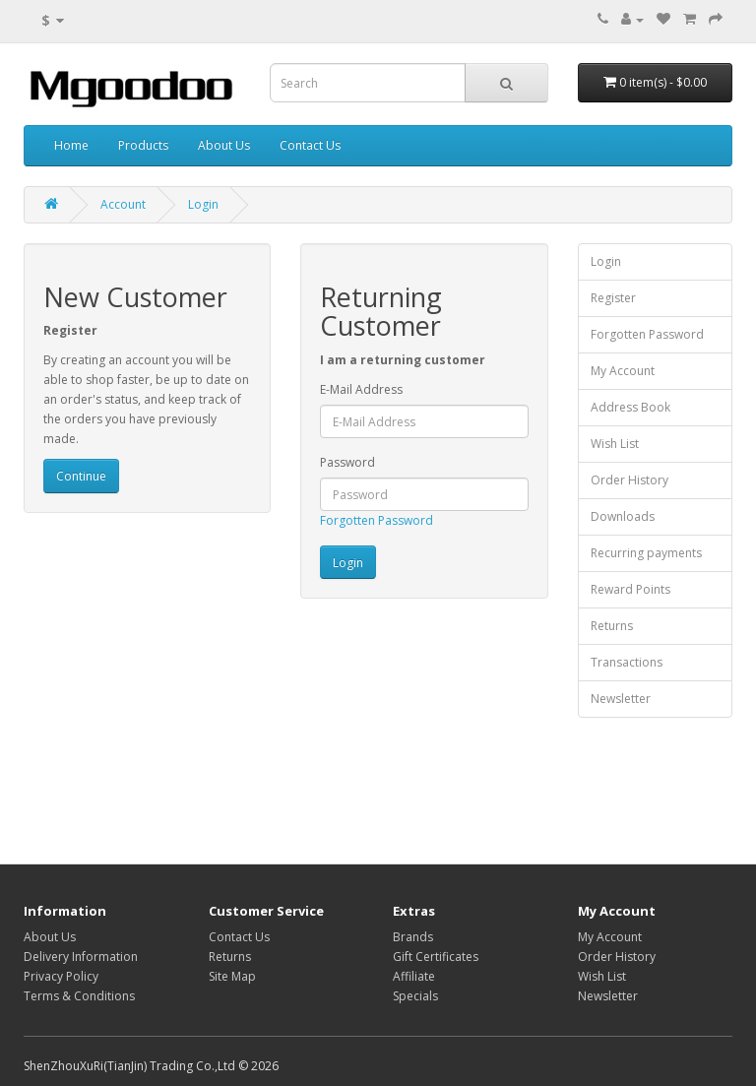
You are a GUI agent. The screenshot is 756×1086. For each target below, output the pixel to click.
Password (347, 462)
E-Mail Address (361, 389)
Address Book (630, 407)
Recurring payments (646, 552)
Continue (81, 476)
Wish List (615, 443)
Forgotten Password (376, 520)
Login (203, 204)
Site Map (232, 976)
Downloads (623, 516)
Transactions (626, 662)
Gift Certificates (435, 956)
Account (123, 204)
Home (71, 145)
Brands (413, 936)
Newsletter (621, 698)
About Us (224, 145)
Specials (415, 996)
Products (143, 145)
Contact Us (310, 145)
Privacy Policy (61, 976)
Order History (629, 480)
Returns (612, 625)
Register (613, 297)
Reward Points (630, 589)
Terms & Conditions (79, 996)
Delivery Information (81, 956)
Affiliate (414, 976)
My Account (623, 370)
